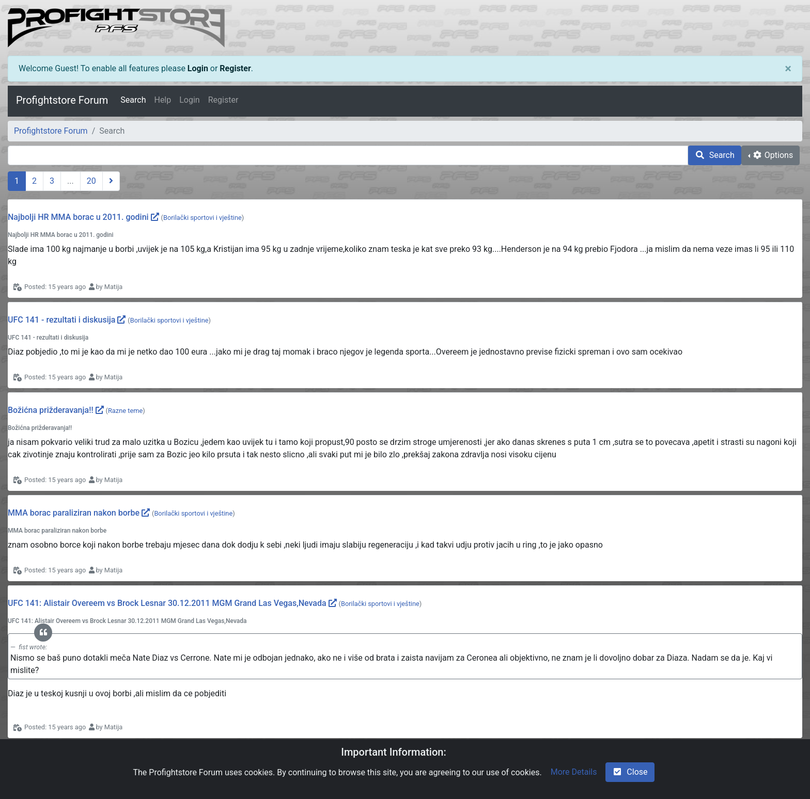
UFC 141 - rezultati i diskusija (61, 320)
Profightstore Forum (62, 100)
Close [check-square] (629, 772)
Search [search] (715, 155)
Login (198, 68)
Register (235, 68)
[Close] (788, 68)
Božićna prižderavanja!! (51, 410)
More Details (574, 772)
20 (91, 181)
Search (133, 100)
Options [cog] (772, 155)
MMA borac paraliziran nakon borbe (73, 513)
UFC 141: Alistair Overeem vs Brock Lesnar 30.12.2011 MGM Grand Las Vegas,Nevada (167, 603)
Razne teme (125, 410)
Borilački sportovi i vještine (202, 217)
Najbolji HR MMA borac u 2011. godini (78, 217)
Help (162, 100)
